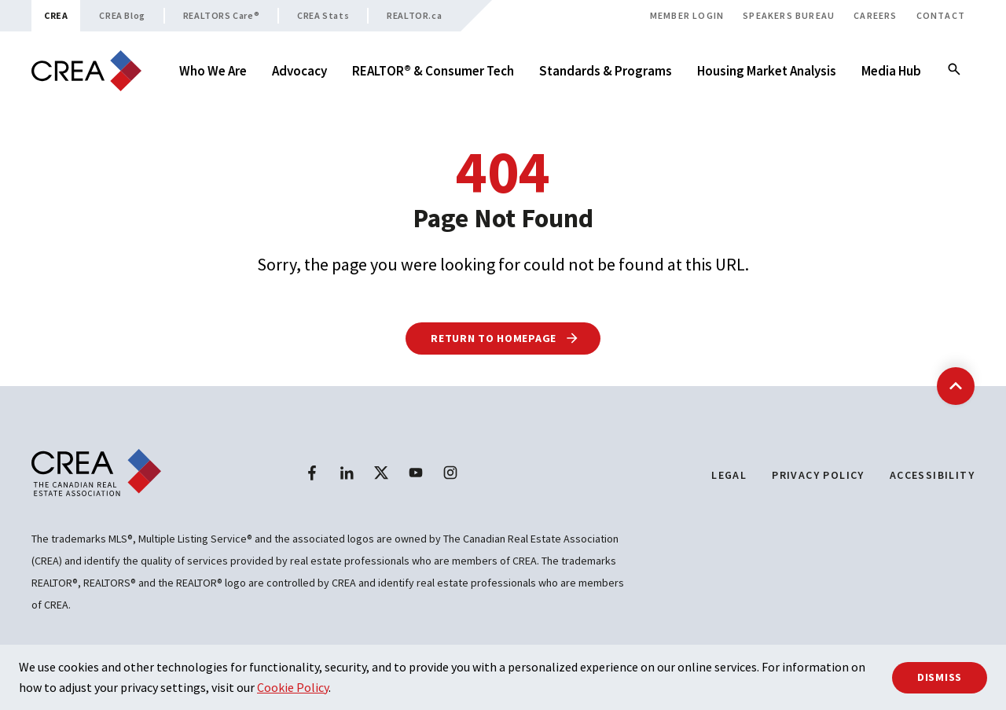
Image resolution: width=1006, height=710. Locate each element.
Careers (875, 15)
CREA (56, 15)
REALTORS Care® (221, 15)
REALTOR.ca (414, 15)
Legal (729, 475)
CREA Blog (122, 15)
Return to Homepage (505, 338)
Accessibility (932, 475)
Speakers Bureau (789, 15)
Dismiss (939, 677)
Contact (940, 15)
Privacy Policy (818, 475)
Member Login (687, 15)
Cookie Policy (293, 687)
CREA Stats (323, 15)
